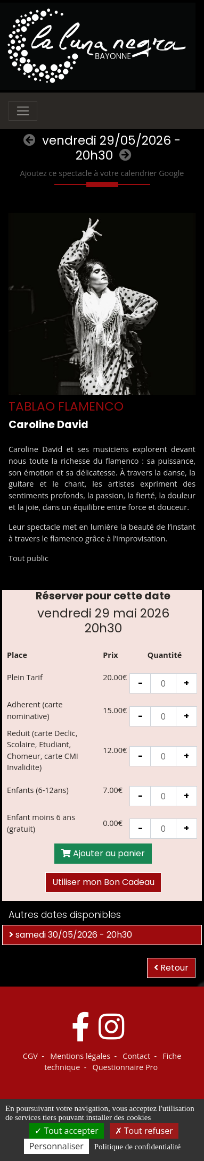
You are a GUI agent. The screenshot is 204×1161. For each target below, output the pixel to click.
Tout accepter (66, 1131)
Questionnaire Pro (125, 1067)
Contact (136, 1056)
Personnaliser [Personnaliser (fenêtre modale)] (56, 1146)
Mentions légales (80, 1056)
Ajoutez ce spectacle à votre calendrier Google (102, 173)
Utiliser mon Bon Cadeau (103, 882)
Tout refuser (144, 1131)
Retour (171, 968)
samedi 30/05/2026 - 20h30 (70, 935)
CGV (30, 1056)
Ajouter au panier (103, 853)
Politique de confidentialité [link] (137, 1146)
